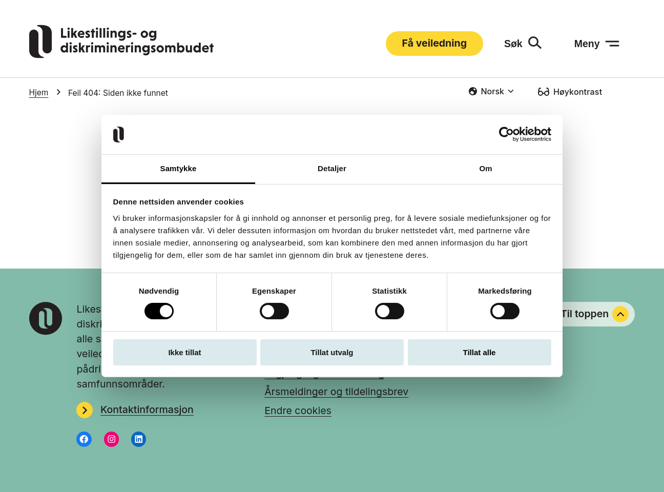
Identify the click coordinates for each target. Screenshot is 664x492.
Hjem (39, 92)
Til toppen (595, 314)
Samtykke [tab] (178, 168)
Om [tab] (485, 168)
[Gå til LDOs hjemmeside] (121, 55)
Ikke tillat (184, 352)
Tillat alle (479, 352)
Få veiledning (434, 43)
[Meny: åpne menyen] (596, 43)
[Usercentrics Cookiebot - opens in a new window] (506, 134)
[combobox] (491, 91)
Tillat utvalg (331, 352)
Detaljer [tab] (332, 168)
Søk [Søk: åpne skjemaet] (513, 43)
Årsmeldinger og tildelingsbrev (336, 391)
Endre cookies (297, 410)
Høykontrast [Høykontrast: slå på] (577, 92)
